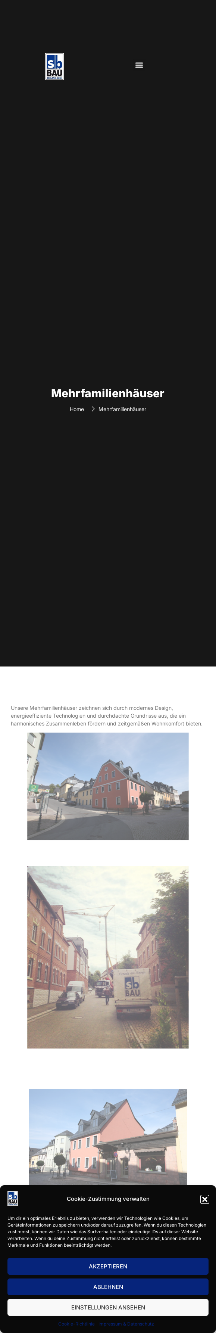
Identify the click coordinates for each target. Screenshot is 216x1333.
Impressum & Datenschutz (126, 1324)
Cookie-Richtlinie (76, 1324)
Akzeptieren (108, 1266)
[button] (205, 1199)
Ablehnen (108, 1286)
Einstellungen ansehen (108, 1307)
